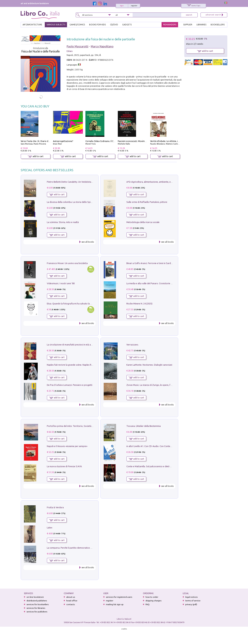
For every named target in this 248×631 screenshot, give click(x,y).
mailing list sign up (114, 604)
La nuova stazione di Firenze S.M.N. (64, 466)
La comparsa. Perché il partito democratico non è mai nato (76, 547)
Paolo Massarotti (77, 46)
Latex (49, 527)
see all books (87, 242)
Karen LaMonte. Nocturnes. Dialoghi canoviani (149, 365)
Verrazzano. (132, 344)
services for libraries (36, 608)
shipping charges (153, 600)
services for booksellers (38, 604)
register (134, 6)
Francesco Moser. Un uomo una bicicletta (67, 263)
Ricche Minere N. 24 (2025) (139, 303)
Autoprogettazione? (63, 141)
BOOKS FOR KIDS (97, 24)
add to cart (35, 156)
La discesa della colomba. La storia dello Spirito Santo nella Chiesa (80, 202)
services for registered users (119, 597)
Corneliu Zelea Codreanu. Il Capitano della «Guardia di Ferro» (114, 141)
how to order (152, 597)
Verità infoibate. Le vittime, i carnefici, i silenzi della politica (179, 141)
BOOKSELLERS (218, 24)
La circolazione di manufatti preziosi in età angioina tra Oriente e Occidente (84, 344)
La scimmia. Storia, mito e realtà (63, 222)
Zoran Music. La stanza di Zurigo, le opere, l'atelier (151, 385)
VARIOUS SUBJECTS (55, 24)
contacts (70, 604)
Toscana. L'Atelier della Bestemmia (143, 426)
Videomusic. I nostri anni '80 (61, 283)
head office (71, 600)
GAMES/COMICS (77, 24)
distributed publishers (37, 600)
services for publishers (37, 611)
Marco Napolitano (102, 46)
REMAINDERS (169, 24)
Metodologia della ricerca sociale (142, 222)
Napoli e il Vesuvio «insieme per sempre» (67, 446)
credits (124, 629)
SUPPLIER (187, 24)
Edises (70, 51)
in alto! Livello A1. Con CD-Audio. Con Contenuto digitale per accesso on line (164, 446)
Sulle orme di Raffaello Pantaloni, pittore (146, 202)
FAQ (147, 604)
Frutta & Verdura (55, 507)
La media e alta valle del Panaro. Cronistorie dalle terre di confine (158, 283)
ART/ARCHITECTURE (32, 24)
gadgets (127, 24)
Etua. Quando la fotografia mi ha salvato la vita (70, 303)
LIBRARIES (201, 24)
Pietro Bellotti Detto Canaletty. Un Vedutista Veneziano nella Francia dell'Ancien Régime (90, 182)
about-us (70, 597)
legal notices (191, 597)
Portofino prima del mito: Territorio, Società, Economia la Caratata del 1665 (85, 426)
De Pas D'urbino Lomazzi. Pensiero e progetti (69, 385)
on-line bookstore (35, 597)
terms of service (192, 600)
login (122, 6)
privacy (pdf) (191, 604)
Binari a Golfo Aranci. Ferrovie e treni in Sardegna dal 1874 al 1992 (159, 263)
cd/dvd (114, 24)
